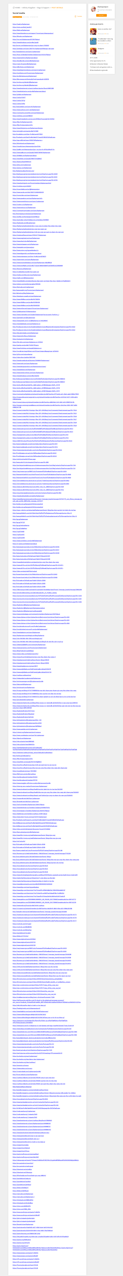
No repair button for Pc (98, 61)
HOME (16, 7)
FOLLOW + (101, 15)
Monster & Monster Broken (99, 64)
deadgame (101, 49)
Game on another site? (105, 29)
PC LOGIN (94, 58)
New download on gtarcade (99, 70)
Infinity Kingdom (28, 7)
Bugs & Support (43, 7)
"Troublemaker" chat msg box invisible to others (105, 40)
